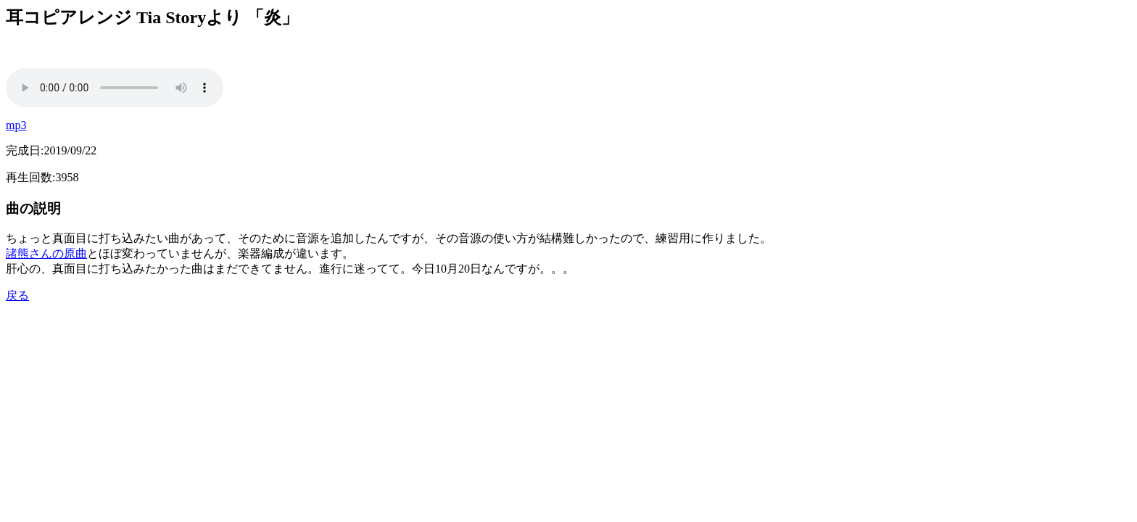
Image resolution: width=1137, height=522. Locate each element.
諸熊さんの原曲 (46, 253)
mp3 (16, 125)
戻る (17, 295)
